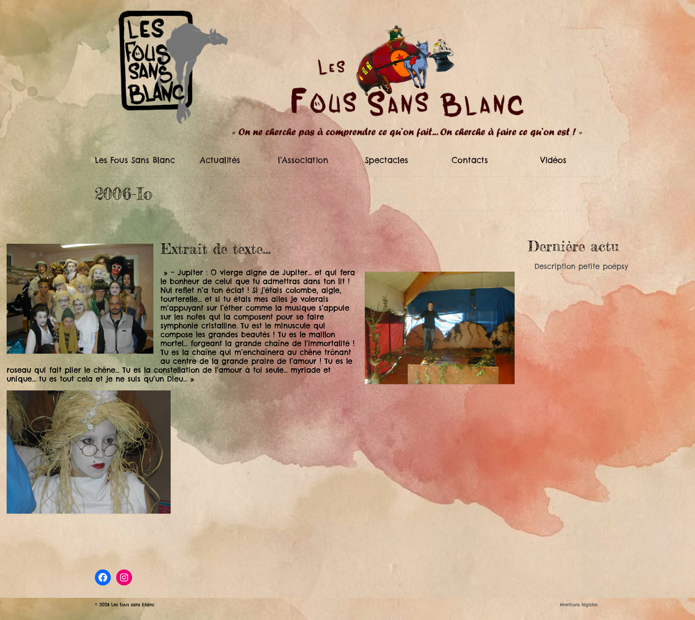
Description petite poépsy (581, 266)
